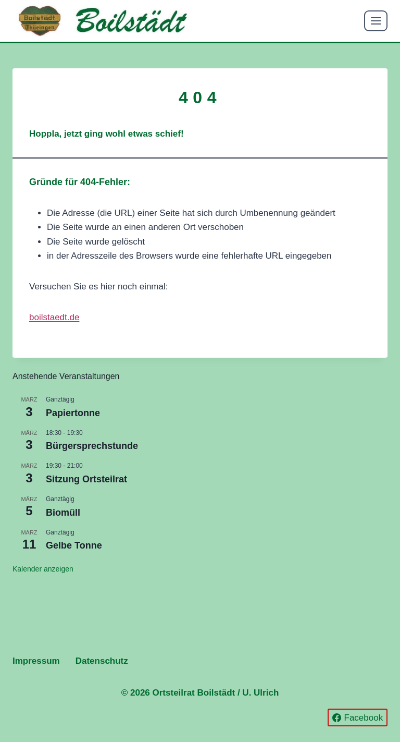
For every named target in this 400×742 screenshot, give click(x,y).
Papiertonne (73, 413)
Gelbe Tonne (74, 545)
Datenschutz (102, 661)
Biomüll (63, 512)
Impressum (36, 661)
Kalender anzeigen (42, 569)
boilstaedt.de (54, 317)
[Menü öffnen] (376, 20)
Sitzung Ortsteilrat (86, 479)
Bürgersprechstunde (92, 446)
